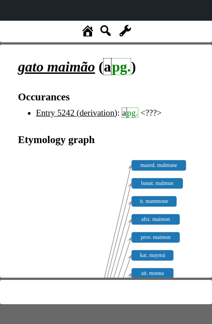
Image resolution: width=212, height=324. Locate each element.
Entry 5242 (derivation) (76, 112)
